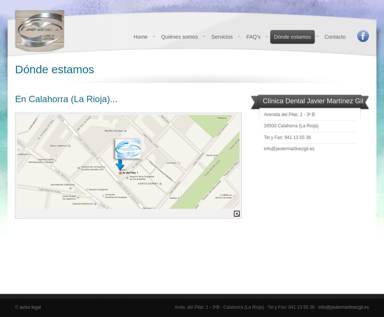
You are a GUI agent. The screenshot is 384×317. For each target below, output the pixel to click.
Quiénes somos (179, 37)
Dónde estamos (292, 37)
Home (141, 37)
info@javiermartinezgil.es (289, 148)
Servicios (222, 37)
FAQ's (253, 37)
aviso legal (30, 307)
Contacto (335, 37)
